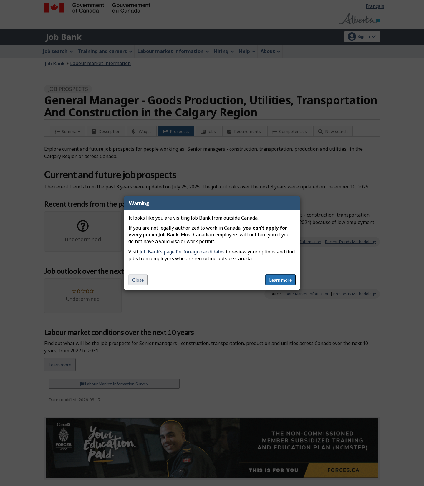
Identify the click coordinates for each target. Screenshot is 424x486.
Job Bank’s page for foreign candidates (182, 251)
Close (138, 280)
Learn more (280, 280)
